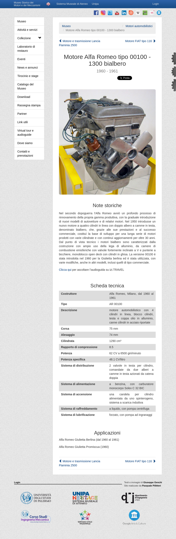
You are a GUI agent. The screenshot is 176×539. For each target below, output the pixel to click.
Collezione (29, 38)
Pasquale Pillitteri (151, 485)
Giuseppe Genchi (152, 482)
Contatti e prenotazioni (25, 153)
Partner (22, 113)
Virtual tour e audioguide (25, 132)
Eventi (21, 59)
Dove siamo (25, 143)
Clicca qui (65, 269)
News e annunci (27, 67)
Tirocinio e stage (27, 76)
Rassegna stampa (29, 105)
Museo (21, 21)
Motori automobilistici (139, 26)
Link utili (22, 122)
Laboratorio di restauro (26, 48)
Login (17, 482)
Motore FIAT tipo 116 (140, 41)
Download (23, 97)
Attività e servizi (27, 29)
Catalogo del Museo (25, 86)
